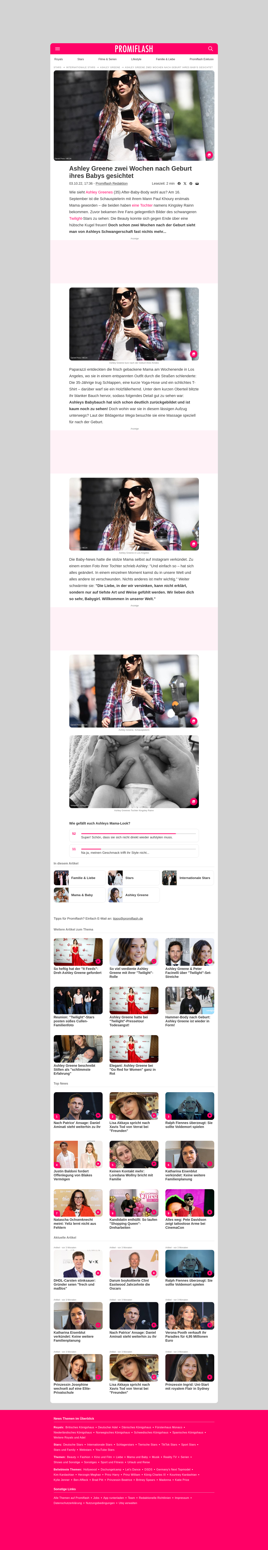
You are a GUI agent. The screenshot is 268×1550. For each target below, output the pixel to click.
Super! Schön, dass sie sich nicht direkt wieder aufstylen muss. (127, 837)
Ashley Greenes (99, 192)
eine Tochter (142, 205)
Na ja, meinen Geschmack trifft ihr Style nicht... (115, 852)
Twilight (75, 218)
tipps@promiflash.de (128, 918)
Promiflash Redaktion (112, 183)
